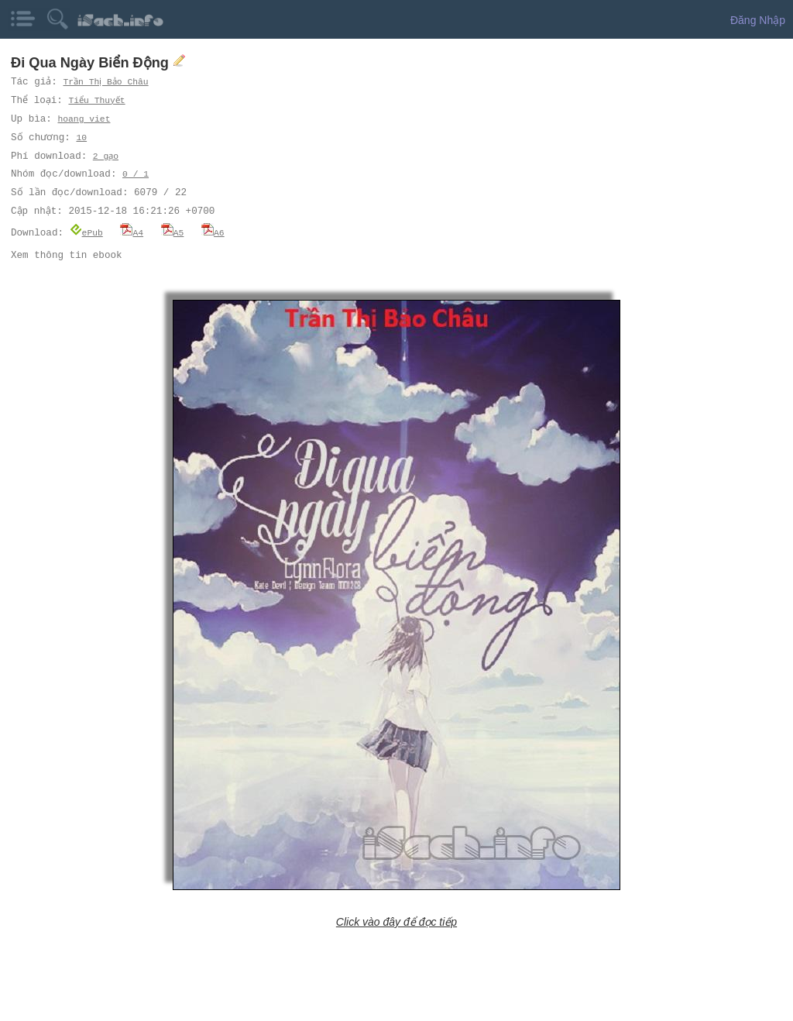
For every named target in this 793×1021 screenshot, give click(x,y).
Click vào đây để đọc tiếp (396, 921)
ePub (86, 232)
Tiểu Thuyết (99, 100)
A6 (213, 232)
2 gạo (106, 156)
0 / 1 (135, 174)
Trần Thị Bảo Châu (108, 82)
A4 (131, 232)
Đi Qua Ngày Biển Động (92, 62)
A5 (172, 232)
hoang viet (83, 119)
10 (80, 137)
